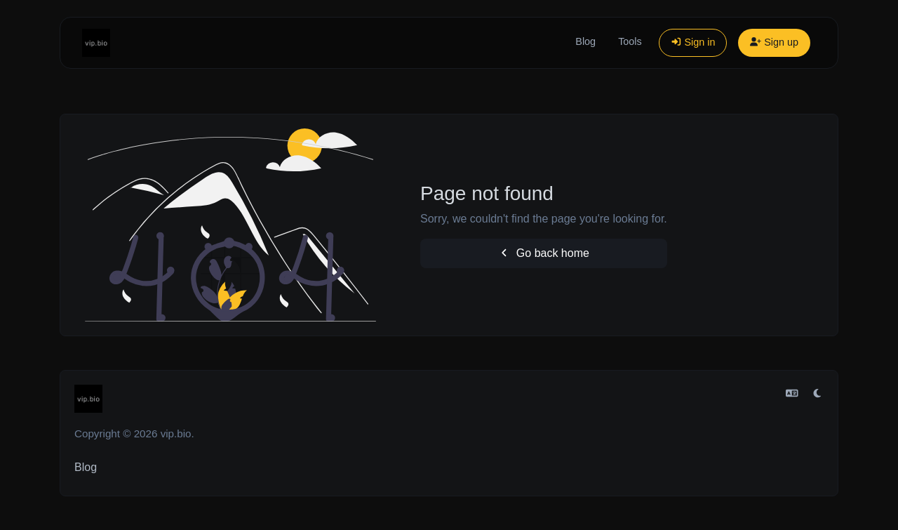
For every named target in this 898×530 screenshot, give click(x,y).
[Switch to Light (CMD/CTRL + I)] (817, 394)
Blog (585, 41)
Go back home (543, 253)
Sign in (693, 42)
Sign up (774, 42)
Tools (630, 41)
